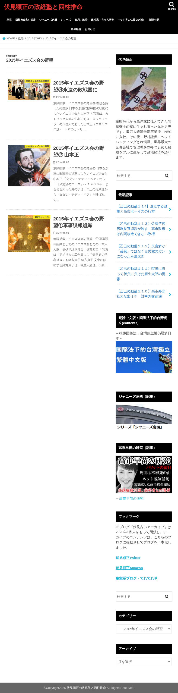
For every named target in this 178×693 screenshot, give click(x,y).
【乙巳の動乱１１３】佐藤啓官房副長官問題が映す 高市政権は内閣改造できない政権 (141, 229)
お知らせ (90, 29)
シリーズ (66, 19)
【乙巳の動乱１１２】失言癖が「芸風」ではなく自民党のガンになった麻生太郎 (141, 251)
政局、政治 (81, 19)
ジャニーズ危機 (48, 19)
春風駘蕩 (76, 29)
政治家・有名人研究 (102, 19)
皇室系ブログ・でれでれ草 (136, 578)
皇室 (9, 19)
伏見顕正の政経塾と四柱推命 (43, 6)
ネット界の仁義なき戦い (132, 19)
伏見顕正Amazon (129, 568)
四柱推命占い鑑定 (25, 19)
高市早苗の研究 (131, 498)
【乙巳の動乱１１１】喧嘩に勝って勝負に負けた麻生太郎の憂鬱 (141, 274)
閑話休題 (154, 19)
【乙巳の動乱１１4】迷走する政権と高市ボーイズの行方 (142, 208)
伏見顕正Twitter (128, 558)
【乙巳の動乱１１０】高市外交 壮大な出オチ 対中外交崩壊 (143, 293)
